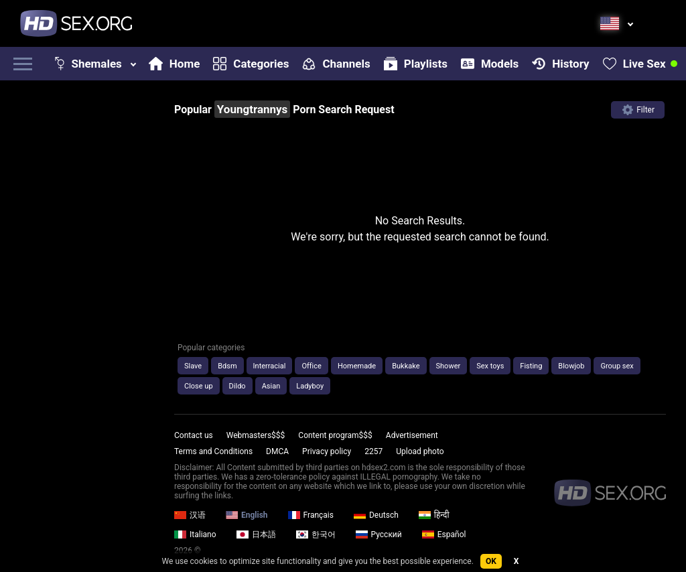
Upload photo (419, 451)
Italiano (195, 534)
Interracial (269, 366)
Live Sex (634, 63)
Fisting (531, 366)
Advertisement (412, 435)
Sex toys (490, 366)
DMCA (277, 451)
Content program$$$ (335, 435)
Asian (271, 386)
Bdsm (227, 366)
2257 (373, 451)
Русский (379, 534)
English (247, 515)
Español (444, 534)
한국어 (316, 534)
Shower (448, 366)
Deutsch (376, 515)
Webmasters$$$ (255, 435)
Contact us (193, 435)
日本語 (256, 534)
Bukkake (405, 366)
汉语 (190, 515)
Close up (198, 386)
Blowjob (571, 366)
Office (311, 366)
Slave (193, 366)
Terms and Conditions (213, 451)
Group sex (616, 366)
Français (311, 515)
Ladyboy (310, 386)
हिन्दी (434, 515)
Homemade (357, 366)
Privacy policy (326, 451)
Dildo (237, 386)
